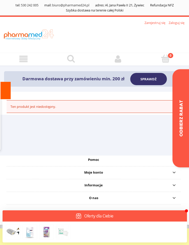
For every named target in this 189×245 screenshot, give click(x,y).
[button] (23, 59)
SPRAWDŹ (148, 79)
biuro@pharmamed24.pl (70, 5)
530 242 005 (29, 5)
